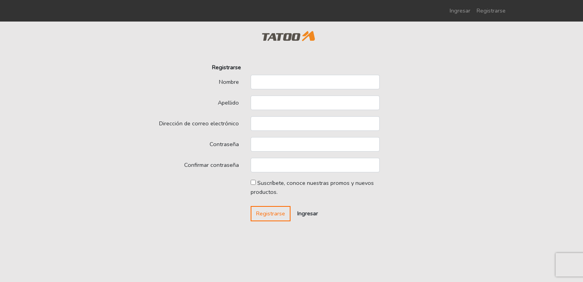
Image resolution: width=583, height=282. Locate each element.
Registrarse (491, 10)
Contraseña (224, 144)
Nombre (229, 82)
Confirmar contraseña (211, 165)
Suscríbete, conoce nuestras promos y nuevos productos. (312, 187)
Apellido (228, 103)
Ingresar (460, 10)
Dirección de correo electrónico (199, 123)
